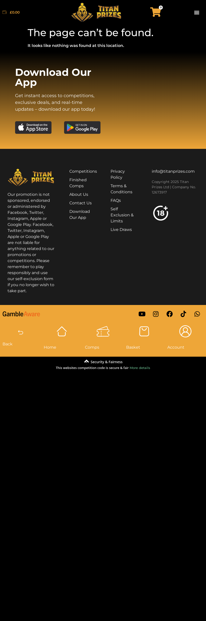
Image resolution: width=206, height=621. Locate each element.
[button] (197, 12)
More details (140, 368)
